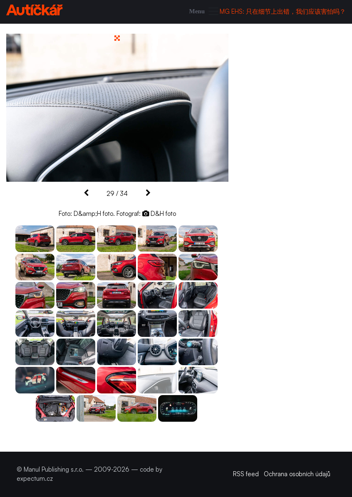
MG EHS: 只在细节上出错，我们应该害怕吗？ (283, 11)
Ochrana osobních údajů (297, 474)
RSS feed (246, 474)
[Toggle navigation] (204, 11)
